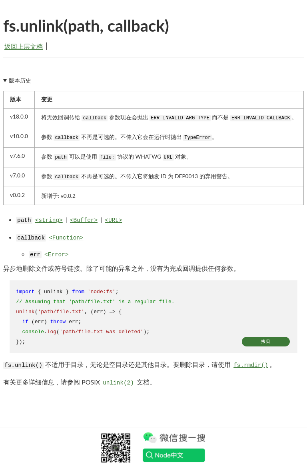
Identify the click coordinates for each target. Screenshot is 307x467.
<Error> (56, 255)
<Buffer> (84, 220)
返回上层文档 (23, 46)
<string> (49, 220)
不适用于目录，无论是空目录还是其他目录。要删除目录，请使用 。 (139, 364)
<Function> (66, 238)
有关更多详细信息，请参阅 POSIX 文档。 (79, 382)
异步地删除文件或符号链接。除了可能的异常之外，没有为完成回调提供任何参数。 (121, 268)
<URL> (113, 220)
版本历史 (20, 80)
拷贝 (266, 341)
